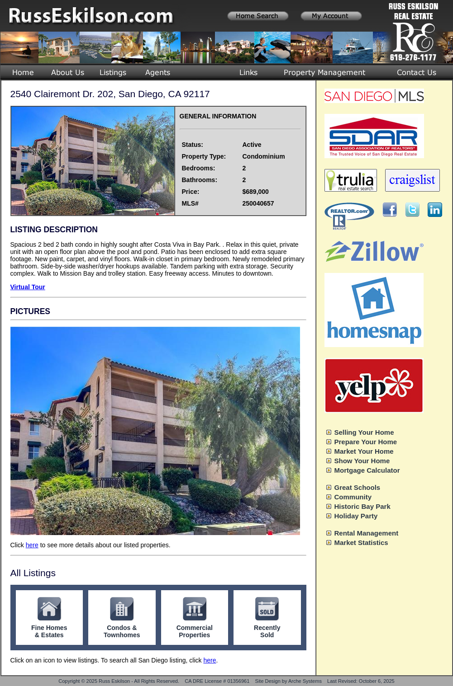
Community (353, 497)
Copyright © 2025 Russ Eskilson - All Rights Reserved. (118, 681)
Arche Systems (305, 681)
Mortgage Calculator (367, 470)
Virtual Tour (27, 287)
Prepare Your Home (365, 442)
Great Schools (357, 487)
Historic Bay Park (362, 506)
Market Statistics (361, 542)
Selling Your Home (364, 432)
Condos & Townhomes (122, 631)
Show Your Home (362, 461)
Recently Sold (267, 631)
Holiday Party (356, 516)
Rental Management (366, 533)
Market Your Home (364, 451)
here (32, 545)
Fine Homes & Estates (49, 631)
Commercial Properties (194, 631)
